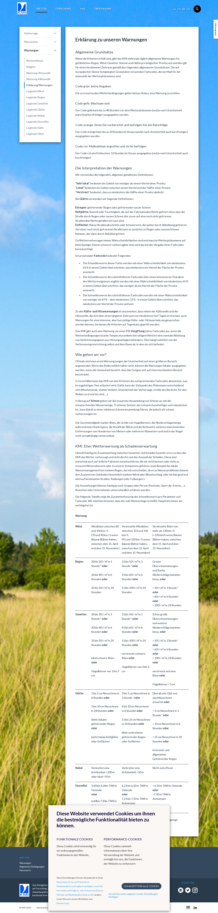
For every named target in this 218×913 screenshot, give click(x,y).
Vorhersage (31, 33)
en (188, 9)
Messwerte (31, 41)
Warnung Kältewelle (38, 79)
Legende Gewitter (37, 103)
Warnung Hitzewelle (38, 73)
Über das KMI (102, 8)
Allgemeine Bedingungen (31, 866)
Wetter (41, 8)
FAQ (82, 8)
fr (179, 9)
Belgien (30, 66)
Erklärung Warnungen (39, 85)
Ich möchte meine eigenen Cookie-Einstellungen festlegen (133, 895)
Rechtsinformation (45, 907)
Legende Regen (35, 97)
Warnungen (31, 50)
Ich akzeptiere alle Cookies (141, 886)
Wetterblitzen (34, 60)
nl (174, 9)
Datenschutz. (63, 903)
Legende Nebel (35, 115)
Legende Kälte (35, 127)
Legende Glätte (35, 109)
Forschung (63, 8)
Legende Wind (35, 91)
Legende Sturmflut (37, 121)
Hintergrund (216, 29)
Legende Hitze (35, 133)
